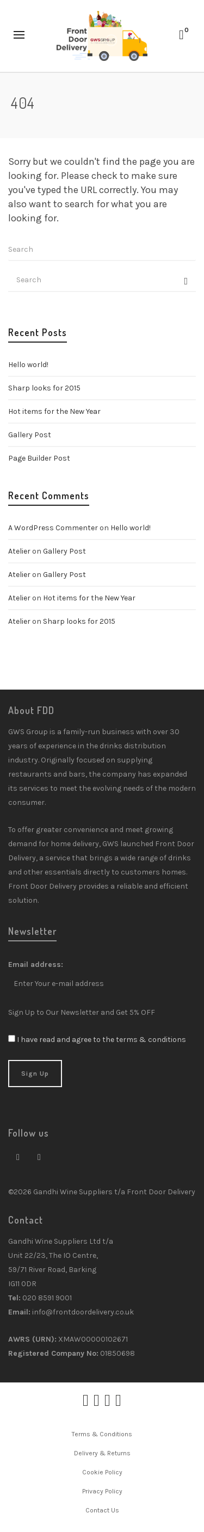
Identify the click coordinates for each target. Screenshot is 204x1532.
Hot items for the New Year (54, 411)
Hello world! (28, 364)
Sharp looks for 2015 (44, 388)
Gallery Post (29, 434)
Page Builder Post (39, 458)
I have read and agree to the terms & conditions (101, 1039)
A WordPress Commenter (53, 527)
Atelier (19, 551)
